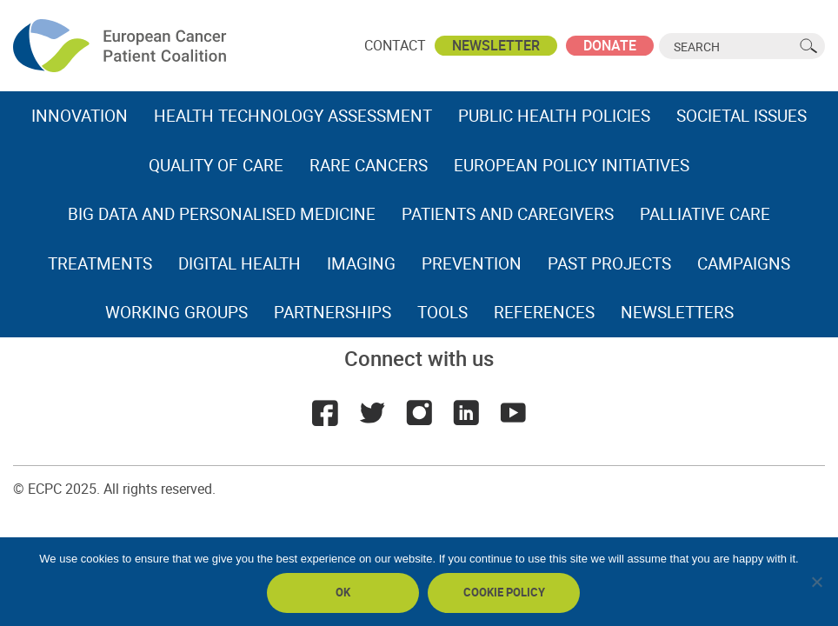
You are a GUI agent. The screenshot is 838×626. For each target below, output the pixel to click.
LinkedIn (466, 413)
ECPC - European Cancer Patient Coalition (121, 45)
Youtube (513, 413)
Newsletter (496, 45)
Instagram (419, 413)
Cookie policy (504, 592)
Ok (343, 592)
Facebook (325, 413)
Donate (609, 45)
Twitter (372, 413)
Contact (395, 45)
